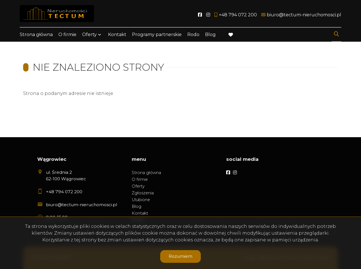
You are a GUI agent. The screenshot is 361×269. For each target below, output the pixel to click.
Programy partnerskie (157, 34)
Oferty (89, 34)
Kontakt (117, 34)
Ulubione (141, 199)
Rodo (193, 34)
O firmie (67, 34)
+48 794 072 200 (64, 191)
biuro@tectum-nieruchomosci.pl (81, 204)
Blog (210, 34)
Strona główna (36, 34)
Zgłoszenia (143, 192)
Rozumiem (180, 256)
